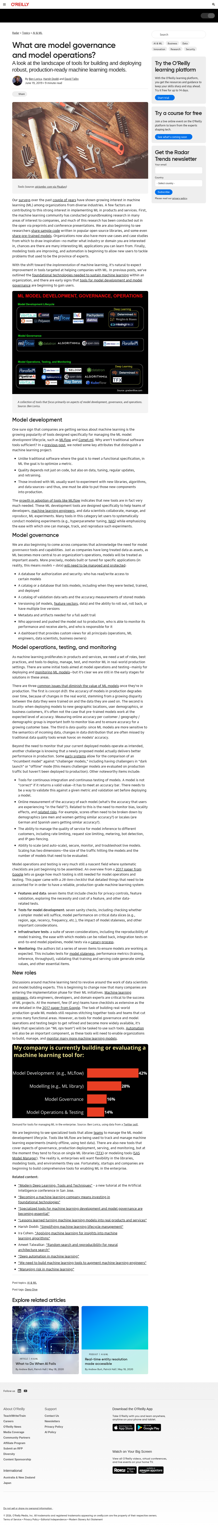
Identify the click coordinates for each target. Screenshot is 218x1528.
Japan (7, 1482)
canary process (102, 941)
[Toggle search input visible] (214, 4)
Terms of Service (12, 1519)
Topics (26, 33)
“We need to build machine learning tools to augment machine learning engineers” (82, 1262)
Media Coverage (13, 1432)
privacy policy (179, 198)
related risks (47, 811)
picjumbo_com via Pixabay (50, 186)
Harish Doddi (51, 79)
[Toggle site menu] (4, 4)
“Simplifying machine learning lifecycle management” (81, 1226)
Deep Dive (31, 1289)
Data (185, 43)
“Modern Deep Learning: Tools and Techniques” (55, 1185)
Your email (161, 164)
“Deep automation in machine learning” (48, 1256)
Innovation (159, 49)
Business (172, 43)
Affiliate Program (14, 1443)
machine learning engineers (53, 510)
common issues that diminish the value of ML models (78, 685)
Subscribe (164, 192)
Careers (8, 1421)
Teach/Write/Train (14, 1415)
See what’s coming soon (172, 137)
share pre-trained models (32, 235)
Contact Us (52, 1415)
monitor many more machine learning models (82, 1038)
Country (159, 177)
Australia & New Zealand (19, 1477)
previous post (54, 444)
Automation (135, 1027)
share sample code (45, 230)
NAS (111, 520)
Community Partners (16, 1437)
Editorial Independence (54, 1519)
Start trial (163, 97)
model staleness (81, 953)
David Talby (72, 79)
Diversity (9, 1454)
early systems (75, 755)
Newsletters (52, 1421)
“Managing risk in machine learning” (46, 1269)
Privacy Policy (54, 1426)
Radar (15, 33)
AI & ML (158, 43)
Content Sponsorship (17, 1459)
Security (190, 49)
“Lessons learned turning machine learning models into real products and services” (82, 1219)
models (64, 671)
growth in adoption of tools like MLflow (49, 500)
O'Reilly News (12, 1426)
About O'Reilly (14, 1409)
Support (51, 1409)
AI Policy (50, 1432)
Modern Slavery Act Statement (86, 1519)
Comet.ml (86, 439)
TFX (100, 1152)
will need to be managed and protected (94, 565)
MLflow (65, 439)
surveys (24, 199)
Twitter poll (131, 1124)
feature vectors (66, 603)
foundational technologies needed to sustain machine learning (80, 274)
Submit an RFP (13, 1448)
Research (175, 49)
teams (98, 1132)
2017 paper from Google (61, 1007)
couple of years (64, 199)
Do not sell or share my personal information (28, 1508)
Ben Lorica (35, 79)
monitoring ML (46, 671)
